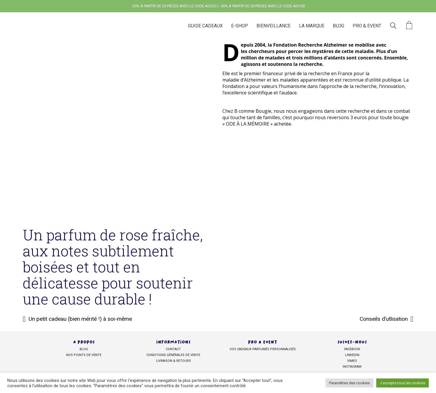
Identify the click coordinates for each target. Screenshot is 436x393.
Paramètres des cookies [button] (349, 383)
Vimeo (352, 361)
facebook (352, 349)
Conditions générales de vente (173, 355)
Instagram (352, 367)
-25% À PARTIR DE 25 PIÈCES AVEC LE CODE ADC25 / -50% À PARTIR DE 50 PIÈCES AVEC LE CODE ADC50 (218, 6)
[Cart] (409, 26)
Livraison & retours (173, 361)
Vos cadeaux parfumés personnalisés (263, 349)
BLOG (84, 349)
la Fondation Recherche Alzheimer (307, 45)
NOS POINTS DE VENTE (83, 355)
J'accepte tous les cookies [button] (402, 383)
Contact (173, 349)
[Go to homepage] (55, 26)
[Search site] (393, 26)
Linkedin (352, 355)
